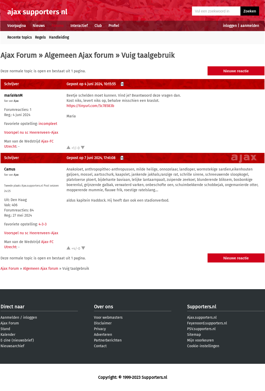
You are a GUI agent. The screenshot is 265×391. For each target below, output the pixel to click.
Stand (5, 329)
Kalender (8, 334)
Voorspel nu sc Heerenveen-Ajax (31, 132)
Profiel (113, 26)
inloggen (230, 26)
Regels (40, 37)
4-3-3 (43, 224)
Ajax (16, 101)
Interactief (79, 26)
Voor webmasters (108, 317)
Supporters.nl (201, 307)
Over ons (103, 307)
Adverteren (103, 334)
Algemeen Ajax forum (79, 55)
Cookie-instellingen (203, 346)
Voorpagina (16, 26)
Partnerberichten (108, 340)
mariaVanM (13, 95)
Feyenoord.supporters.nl (207, 323)
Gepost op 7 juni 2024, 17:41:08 (91, 158)
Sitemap (194, 334)
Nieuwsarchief (12, 346)
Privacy (100, 329)
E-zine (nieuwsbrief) (17, 340)
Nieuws (39, 26)
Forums (57, 26)
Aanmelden (10, 317)
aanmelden (249, 26)
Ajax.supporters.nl (202, 317)
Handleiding (59, 37)
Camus (9, 169)
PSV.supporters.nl (201, 329)
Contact (100, 346)
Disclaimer (103, 323)
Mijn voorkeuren (200, 340)
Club (98, 26)
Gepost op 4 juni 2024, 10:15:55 (91, 84)
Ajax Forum (19, 55)
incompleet (48, 124)
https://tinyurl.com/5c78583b (90, 106)
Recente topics (19, 37)
